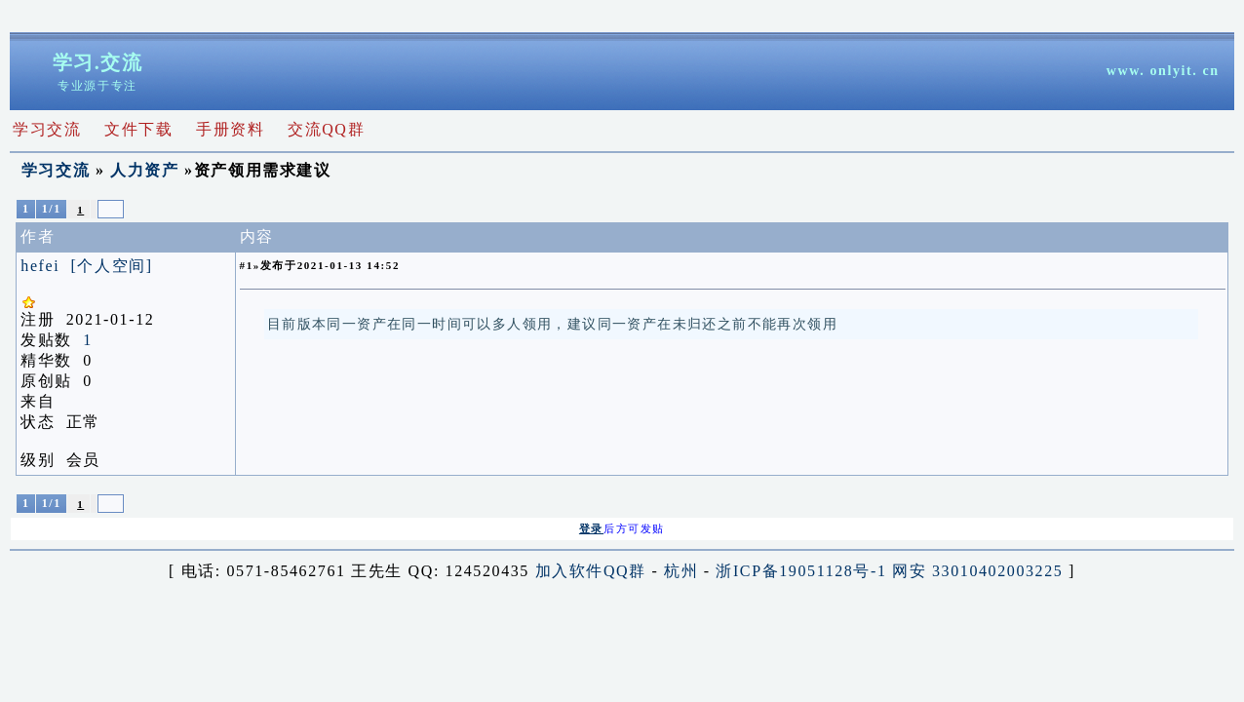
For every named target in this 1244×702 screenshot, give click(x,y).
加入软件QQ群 (590, 571)
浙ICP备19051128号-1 (801, 571)
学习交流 (55, 170)
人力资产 (144, 170)
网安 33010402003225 (977, 571)
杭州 (681, 571)
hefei (39, 265)
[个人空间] (111, 265)
